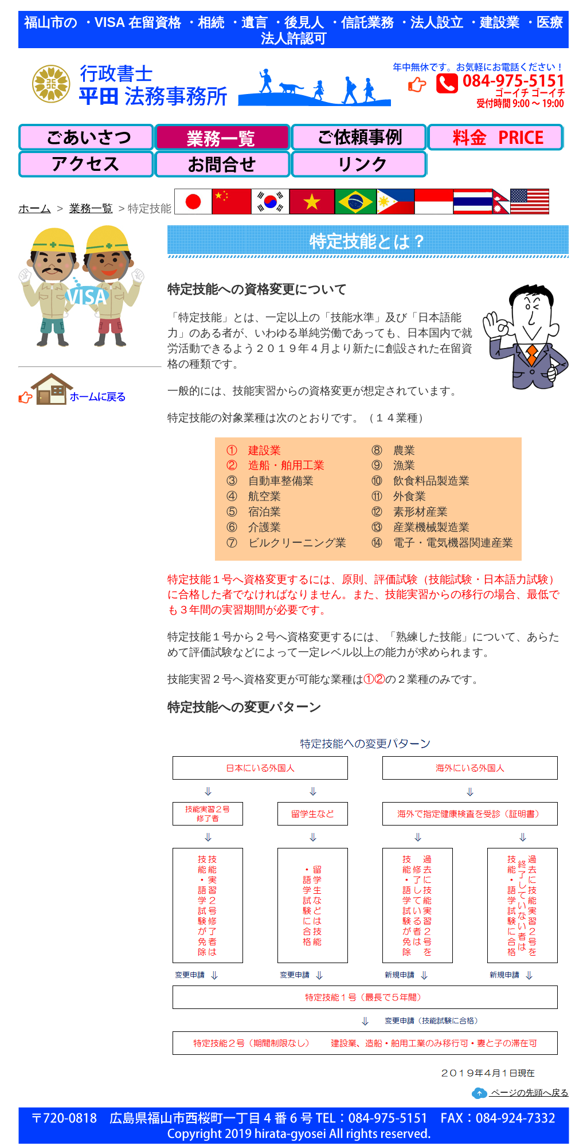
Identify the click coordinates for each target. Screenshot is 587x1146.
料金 (496, 137)
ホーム (34, 208)
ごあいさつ (86, 137)
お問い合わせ (223, 164)
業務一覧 (223, 137)
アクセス (86, 164)
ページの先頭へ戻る (529, 1092)
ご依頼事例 (359, 137)
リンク (359, 164)
